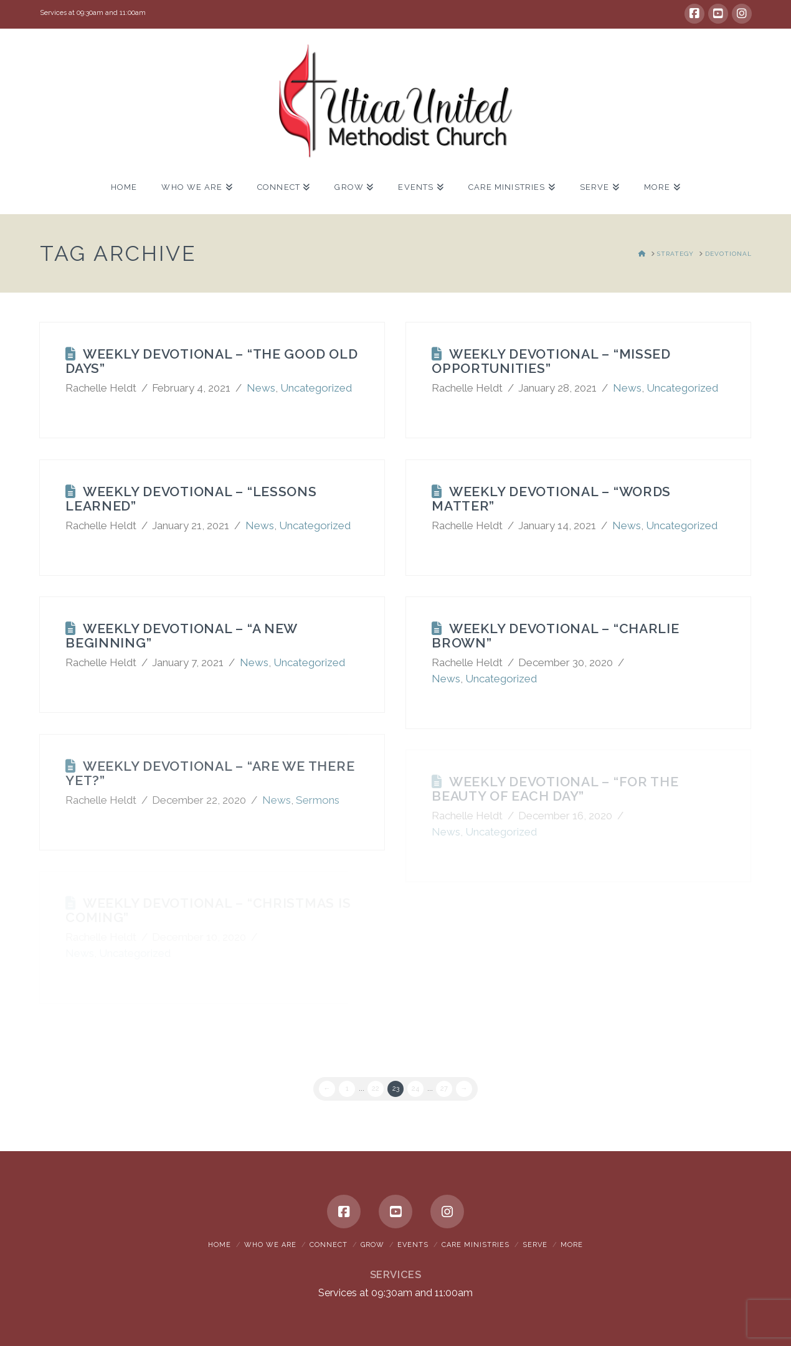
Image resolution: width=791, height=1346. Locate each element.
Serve (535, 1245)
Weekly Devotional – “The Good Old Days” (211, 361)
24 (415, 1089)
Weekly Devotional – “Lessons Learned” (191, 499)
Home (219, 1245)
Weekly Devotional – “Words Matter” (551, 499)
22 (375, 1089)
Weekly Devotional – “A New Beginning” (181, 636)
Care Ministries (475, 1245)
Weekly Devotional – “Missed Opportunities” (551, 361)
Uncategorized (316, 388)
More (572, 1245)
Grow (372, 1245)
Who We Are (270, 1245)
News (261, 388)
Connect (329, 1245)
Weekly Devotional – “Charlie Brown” (556, 636)
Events (413, 1245)
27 (444, 1089)
